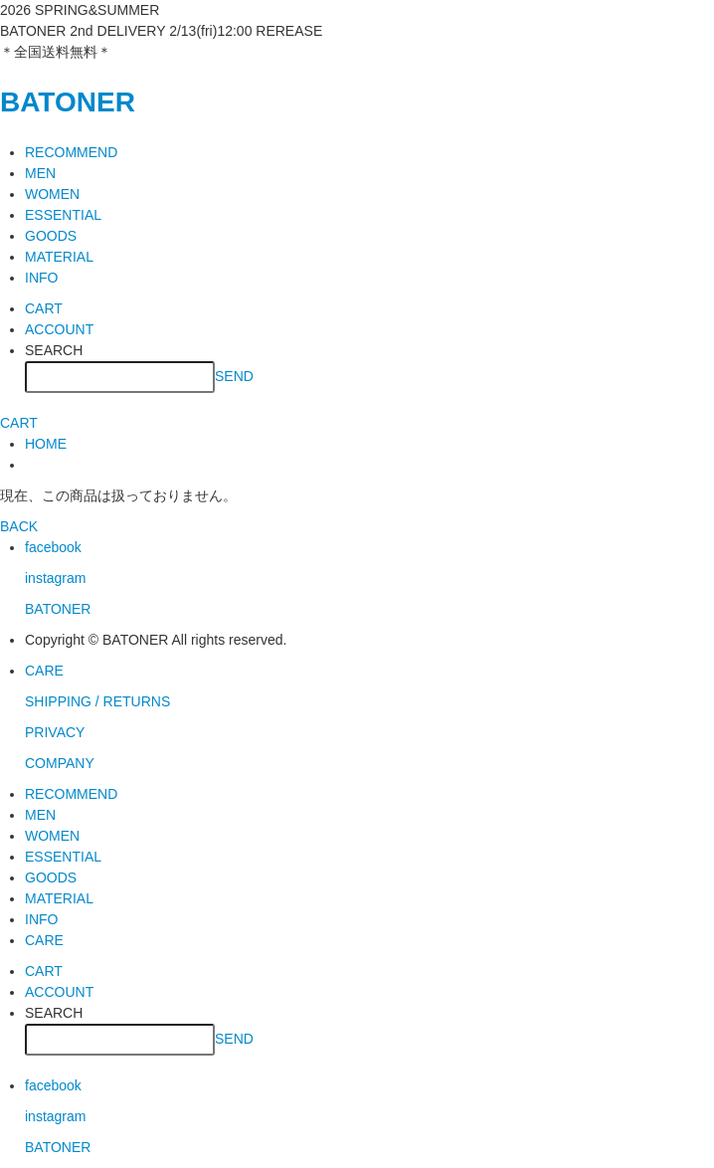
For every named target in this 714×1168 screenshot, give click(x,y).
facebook (53, 547)
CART (44, 308)
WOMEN (52, 194)
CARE (44, 671)
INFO (41, 278)
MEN (40, 173)
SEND (234, 375)
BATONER (67, 102)
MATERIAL (59, 257)
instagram (55, 578)
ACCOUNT (59, 329)
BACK (19, 526)
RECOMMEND (71, 152)
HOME (46, 444)
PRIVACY (55, 732)
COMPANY (59, 763)
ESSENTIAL (63, 215)
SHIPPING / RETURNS (97, 701)
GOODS (51, 236)
